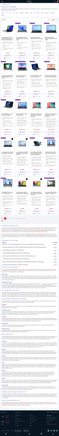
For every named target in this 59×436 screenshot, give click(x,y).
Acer (31, 12)
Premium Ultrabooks (40, 230)
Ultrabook (21, 311)
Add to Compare (7, 58)
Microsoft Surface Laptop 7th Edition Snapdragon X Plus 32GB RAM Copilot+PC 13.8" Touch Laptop (23, 261)
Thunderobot (52, 12)
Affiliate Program (18, 415)
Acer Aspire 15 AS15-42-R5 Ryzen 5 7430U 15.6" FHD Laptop (15, 264)
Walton (3, 15)
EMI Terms (31, 415)
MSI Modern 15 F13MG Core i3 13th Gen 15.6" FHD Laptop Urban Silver (36, 115)
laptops (29, 278)
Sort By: (49, 19)
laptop (30, 227)
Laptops (3, 227)
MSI (13, 12)
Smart (38, 12)
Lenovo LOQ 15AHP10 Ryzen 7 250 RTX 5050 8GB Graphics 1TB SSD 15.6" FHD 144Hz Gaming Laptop (24, 247)
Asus (10, 12)
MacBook (21, 12)
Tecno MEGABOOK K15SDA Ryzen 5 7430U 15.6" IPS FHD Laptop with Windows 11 (36, 153)
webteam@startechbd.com (51, 424)
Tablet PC (48, 402)
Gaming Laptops (32, 230)
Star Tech (3, 234)
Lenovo (3, 12)
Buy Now (7, 55)
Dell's (17, 293)
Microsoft (47, 12)
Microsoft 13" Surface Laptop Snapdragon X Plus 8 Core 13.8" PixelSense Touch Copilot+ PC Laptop (23, 244)
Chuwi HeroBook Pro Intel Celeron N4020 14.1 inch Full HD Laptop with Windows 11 (7, 38)
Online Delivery (32, 417)
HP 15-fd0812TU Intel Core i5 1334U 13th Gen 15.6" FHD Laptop (15, 258)
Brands (31, 425)
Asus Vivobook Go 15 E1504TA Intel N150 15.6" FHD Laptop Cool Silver (22, 153)
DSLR (10, 389)
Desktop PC (26, 402)
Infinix (24, 270)
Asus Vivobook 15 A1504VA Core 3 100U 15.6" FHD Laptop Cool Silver (36, 193)
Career (16, 423)
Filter (3, 19)
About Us (17, 417)
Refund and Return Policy (19, 421)
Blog (30, 423)
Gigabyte (26, 12)
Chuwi (42, 12)
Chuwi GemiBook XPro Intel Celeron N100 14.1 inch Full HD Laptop (22, 38)
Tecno (17, 12)
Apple (53, 269)
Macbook (6, 318)
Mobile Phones (42, 402)
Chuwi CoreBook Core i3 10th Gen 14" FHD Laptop (12, 250)
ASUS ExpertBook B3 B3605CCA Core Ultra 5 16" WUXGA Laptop (16, 253)
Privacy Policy (17, 419)
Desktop (22, 227)
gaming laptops (4, 307)
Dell (34, 12)
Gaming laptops (4, 330)
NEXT (2, 220)
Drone (12, 389)
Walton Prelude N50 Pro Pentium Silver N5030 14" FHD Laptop (51, 38)
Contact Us (17, 425)
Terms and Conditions (33, 419)
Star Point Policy (32, 421)
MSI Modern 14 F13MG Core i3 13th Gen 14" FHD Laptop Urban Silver (51, 115)
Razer (50, 269)
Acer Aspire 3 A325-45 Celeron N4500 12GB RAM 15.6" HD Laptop (7, 76)
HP (6, 12)
